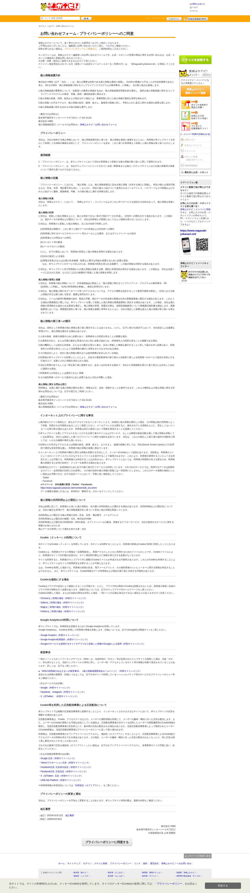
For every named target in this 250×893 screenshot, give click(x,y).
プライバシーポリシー (120, 863)
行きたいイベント (193, 145)
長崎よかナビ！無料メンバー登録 (195, 91)
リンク (137, 863)
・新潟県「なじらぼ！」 (116, 876)
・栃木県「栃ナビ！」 (81, 873)
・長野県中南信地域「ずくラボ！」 (189, 876)
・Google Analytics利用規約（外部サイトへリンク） (63, 639)
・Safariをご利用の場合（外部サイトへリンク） (61, 602)
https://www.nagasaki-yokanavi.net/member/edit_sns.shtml (69, 488)
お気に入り (190, 139)
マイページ (190, 151)
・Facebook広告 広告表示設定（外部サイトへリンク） (65, 767)
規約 (145, 863)
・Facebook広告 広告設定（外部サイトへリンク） (63, 771)
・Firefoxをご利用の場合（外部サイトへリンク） (62, 611)
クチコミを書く (195, 59)
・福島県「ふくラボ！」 (82, 876)
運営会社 (154, 863)
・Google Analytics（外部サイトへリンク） (59, 635)
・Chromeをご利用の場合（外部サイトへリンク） (62, 598)
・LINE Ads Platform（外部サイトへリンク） (60, 780)
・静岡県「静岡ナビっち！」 (152, 873)
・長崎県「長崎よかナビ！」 (186, 873)
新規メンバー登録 (196, 18)
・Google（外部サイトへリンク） (54, 687)
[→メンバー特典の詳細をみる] (195, 134)
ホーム (195, 11)
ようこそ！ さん (155, 18)
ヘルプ (195, 7)
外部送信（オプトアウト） (88, 785)
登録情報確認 (191, 165)
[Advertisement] (135, 7)
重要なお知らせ (198, 4)
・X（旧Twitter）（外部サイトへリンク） (58, 696)
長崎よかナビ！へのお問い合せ (176, 863)
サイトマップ (73, 863)
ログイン (174, 18)
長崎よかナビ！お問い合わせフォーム (98, 124)
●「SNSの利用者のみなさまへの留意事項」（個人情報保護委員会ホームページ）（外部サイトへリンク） (90, 671)
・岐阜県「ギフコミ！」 (150, 876)
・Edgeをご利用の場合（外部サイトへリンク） (61, 607)
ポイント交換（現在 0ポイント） (194, 158)
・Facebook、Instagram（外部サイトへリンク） (62, 692)
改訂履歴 (69, 815)
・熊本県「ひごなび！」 (116, 873)
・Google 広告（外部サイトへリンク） (57, 758)
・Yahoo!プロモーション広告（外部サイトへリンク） (64, 762)
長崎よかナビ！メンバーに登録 (195, 209)
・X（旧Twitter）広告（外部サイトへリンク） (60, 776)
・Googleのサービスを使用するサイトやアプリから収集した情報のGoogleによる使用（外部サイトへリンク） (91, 644)
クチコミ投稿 (100, 863)
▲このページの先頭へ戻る (198, 856)
